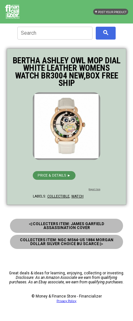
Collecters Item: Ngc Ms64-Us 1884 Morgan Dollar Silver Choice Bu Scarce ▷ (66, 242)
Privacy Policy (66, 301)
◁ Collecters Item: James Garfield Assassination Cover (66, 226)
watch (77, 196)
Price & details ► (54, 175)
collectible (58, 196)
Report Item (94, 189)
